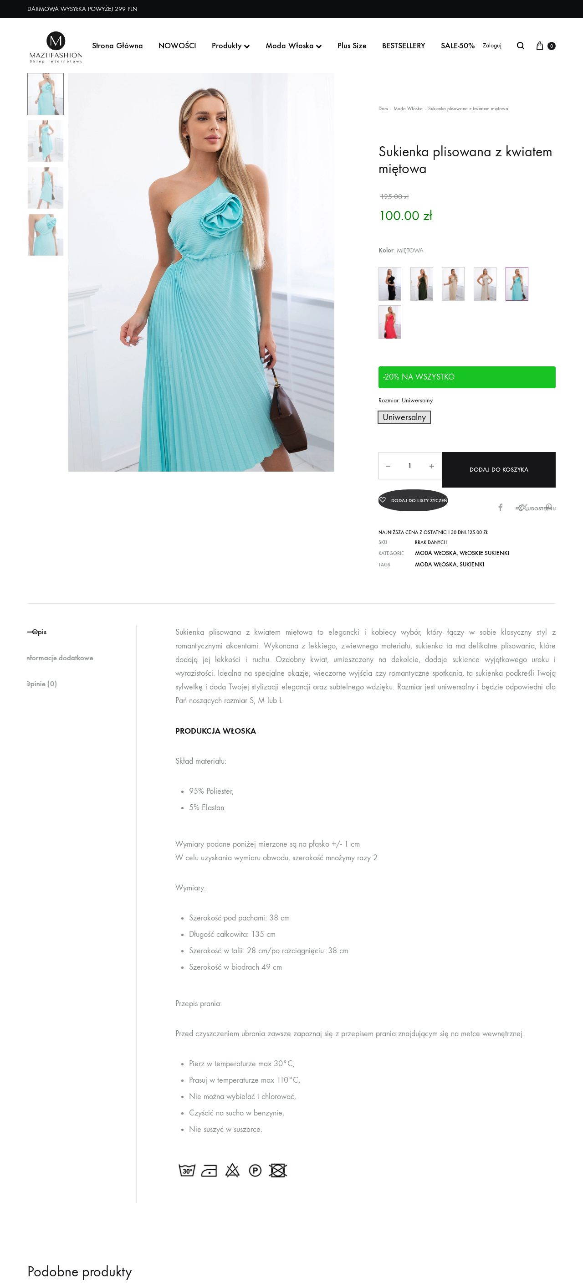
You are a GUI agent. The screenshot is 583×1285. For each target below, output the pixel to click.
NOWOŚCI (177, 46)
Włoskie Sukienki (474, 543)
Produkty (231, 46)
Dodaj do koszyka (497, 463)
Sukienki (463, 553)
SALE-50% (458, 46)
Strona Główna (117, 46)
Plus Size (352, 46)
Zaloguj (492, 45)
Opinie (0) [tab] (46, 676)
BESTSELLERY (403, 46)
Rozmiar (405, 400)
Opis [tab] (49, 620)
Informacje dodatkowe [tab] (69, 648)
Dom (383, 109)
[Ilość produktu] (405, 463)
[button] (398, 416)
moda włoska (432, 553)
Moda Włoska (294, 46)
